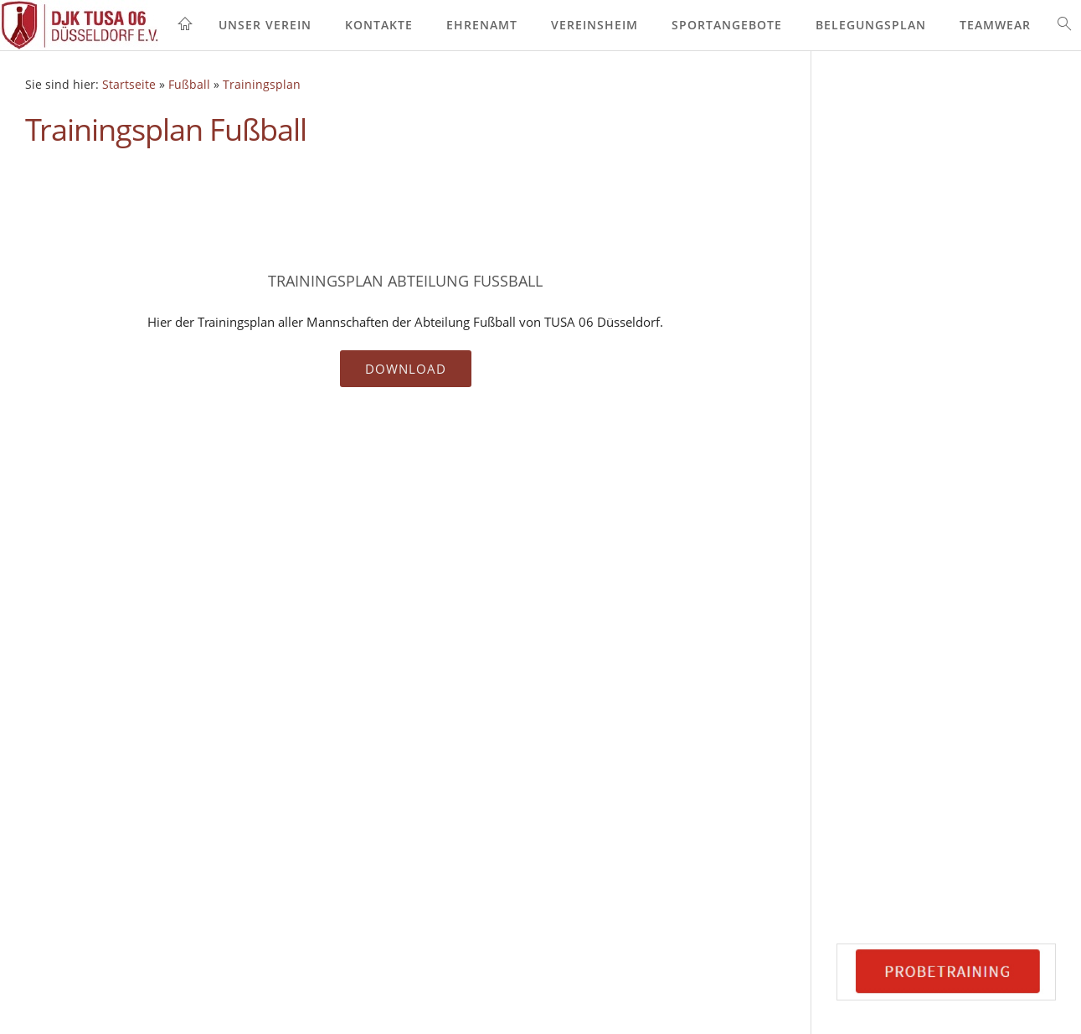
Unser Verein (265, 25)
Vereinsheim (594, 25)
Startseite (129, 84)
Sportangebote (727, 25)
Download (405, 368)
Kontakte (379, 25)
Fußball (189, 84)
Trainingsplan (262, 84)
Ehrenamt (481, 25)
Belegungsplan (871, 25)
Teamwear (995, 25)
